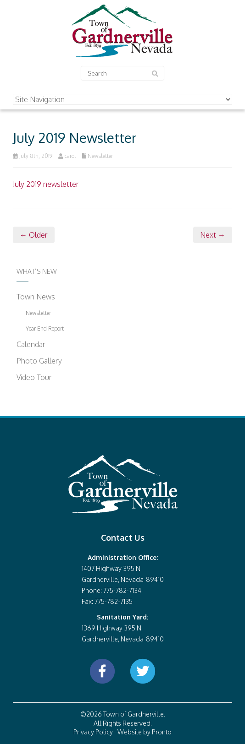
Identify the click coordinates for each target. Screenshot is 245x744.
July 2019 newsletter (46, 184)
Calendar (31, 344)
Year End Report (45, 328)
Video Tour (34, 377)
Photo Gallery (39, 360)
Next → (212, 234)
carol (70, 155)
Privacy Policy (93, 732)
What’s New (37, 271)
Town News (36, 296)
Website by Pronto (144, 732)
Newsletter (100, 155)
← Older (34, 234)
